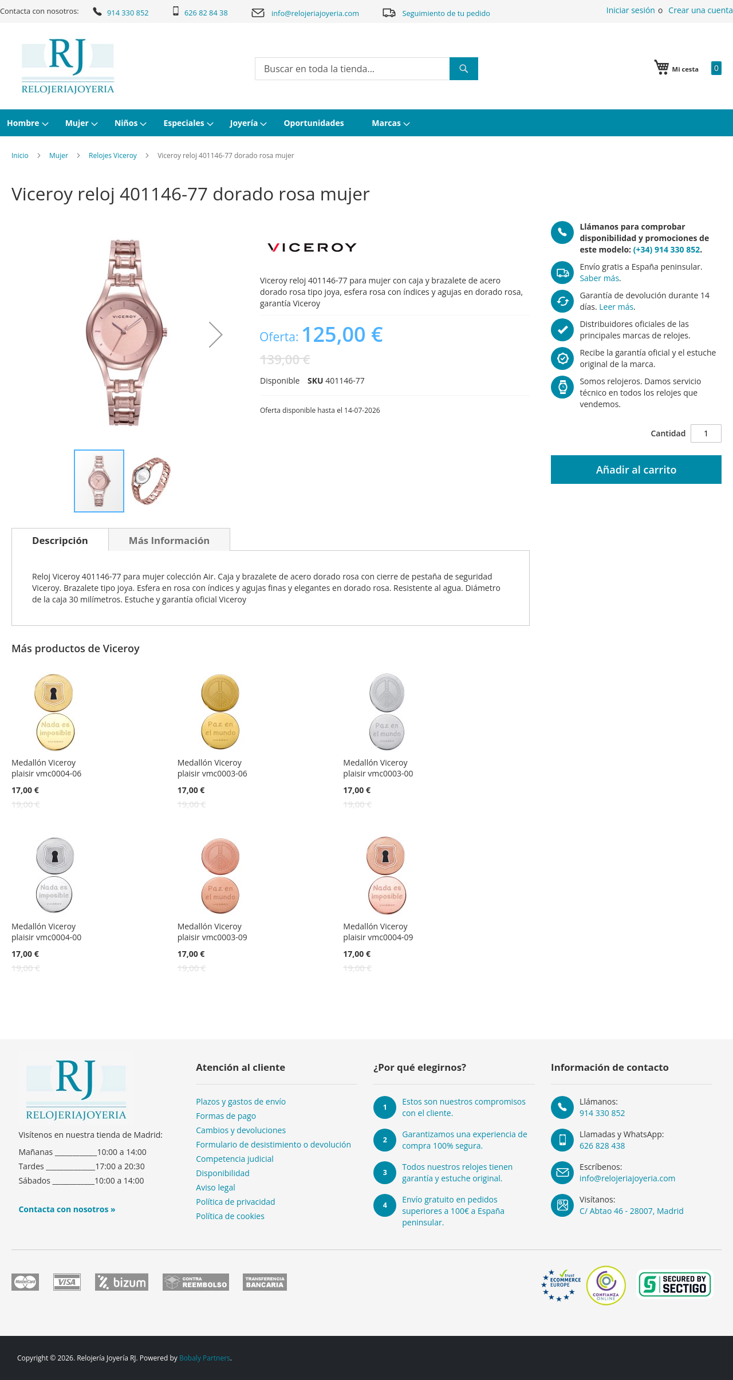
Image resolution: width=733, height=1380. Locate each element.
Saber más (599, 278)
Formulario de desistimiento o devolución (273, 1144)
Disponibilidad (223, 1173)
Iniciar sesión (630, 10)
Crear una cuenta (700, 10)
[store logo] (67, 66)
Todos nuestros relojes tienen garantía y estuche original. (457, 1172)
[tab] (60, 539)
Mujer (58, 155)
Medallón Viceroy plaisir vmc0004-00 (46, 932)
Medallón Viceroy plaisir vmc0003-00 (378, 768)
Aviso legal (215, 1187)
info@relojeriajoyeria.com (304, 13)
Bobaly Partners (204, 1358)
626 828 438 (602, 1145)
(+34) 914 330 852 (666, 249)
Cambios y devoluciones (241, 1130)
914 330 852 (120, 11)
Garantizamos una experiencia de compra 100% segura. (464, 1140)
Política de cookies (230, 1216)
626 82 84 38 (199, 12)
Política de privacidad (235, 1201)
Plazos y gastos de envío (241, 1101)
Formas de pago (226, 1115)
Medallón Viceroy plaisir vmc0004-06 (46, 768)
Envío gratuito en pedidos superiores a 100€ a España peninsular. (453, 1211)
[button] (216, 334)
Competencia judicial (235, 1158)
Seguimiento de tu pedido (435, 12)
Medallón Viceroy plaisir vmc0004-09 (378, 932)
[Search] (464, 68)
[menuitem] (26, 122)
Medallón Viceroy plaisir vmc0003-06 (212, 768)
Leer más (616, 306)
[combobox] (366, 68)
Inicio (20, 155)
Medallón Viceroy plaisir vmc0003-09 (212, 932)
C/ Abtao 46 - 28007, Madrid (632, 1210)
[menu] (366, 122)
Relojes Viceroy (113, 155)
